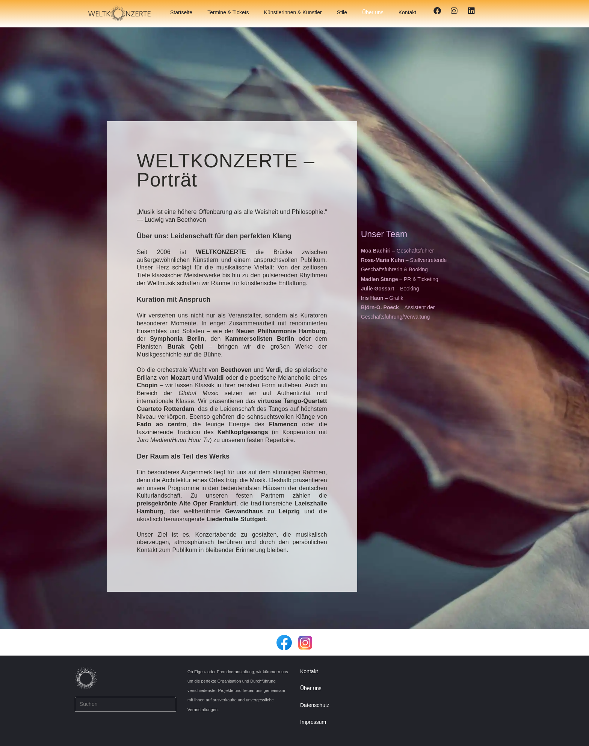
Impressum (313, 722)
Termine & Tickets (228, 12)
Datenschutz (314, 705)
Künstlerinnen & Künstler (293, 12)
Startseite (181, 12)
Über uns (373, 12)
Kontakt (407, 12)
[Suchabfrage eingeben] (125, 704)
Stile (342, 12)
